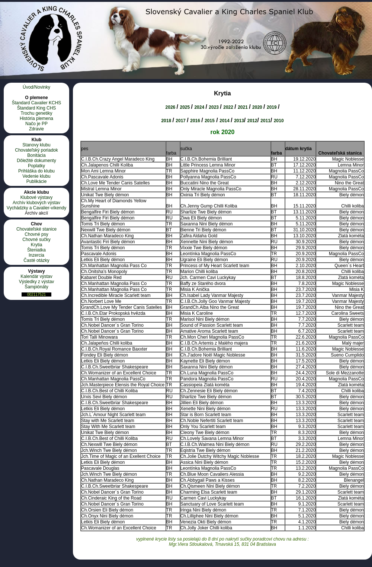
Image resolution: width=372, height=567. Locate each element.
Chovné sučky (36, 239)
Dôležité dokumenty (36, 160)
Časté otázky (36, 260)
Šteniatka (36, 250)
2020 (257, 107)
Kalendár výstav (36, 276)
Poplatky (36, 165)
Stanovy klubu (36, 145)
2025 (185, 107)
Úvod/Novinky (36, 87)
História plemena (36, 118)
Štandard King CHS (36, 108)
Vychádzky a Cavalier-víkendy (36, 207)
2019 (272, 107)
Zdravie (36, 129)
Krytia (36, 244)
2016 (195, 120)
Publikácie (36, 181)
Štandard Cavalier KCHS (36, 102)
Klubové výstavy (36, 197)
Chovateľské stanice (36, 229)
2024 (199, 107)
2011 (265, 120)
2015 (210, 120)
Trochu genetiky (36, 113)
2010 (279, 120)
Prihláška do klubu (36, 171)
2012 (252, 120)
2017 (181, 120)
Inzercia (36, 255)
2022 (228, 107)
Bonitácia (36, 155)
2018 (166, 120)
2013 (239, 120)
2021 (243, 107)
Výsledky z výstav (36, 281)
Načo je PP (36, 123)
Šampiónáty (36, 286)
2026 (171, 107)
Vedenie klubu (36, 176)
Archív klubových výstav (36, 202)
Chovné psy (36, 234)
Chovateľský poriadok (36, 150)
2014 (225, 120)
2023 (214, 107)
